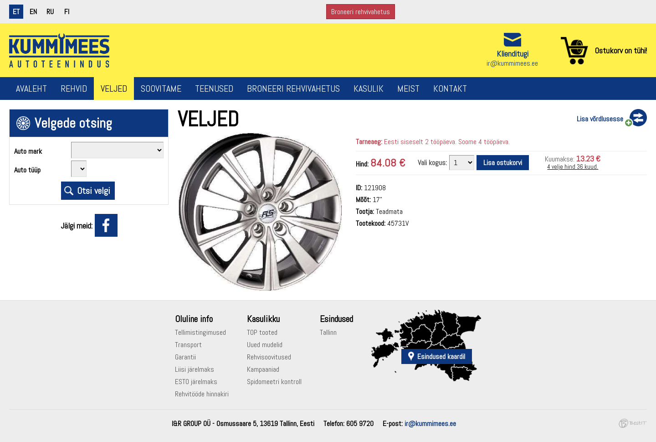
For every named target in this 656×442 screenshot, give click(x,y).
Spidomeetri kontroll (274, 381)
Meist (408, 88)
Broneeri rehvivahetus (360, 11)
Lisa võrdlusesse (600, 119)
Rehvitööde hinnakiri (202, 394)
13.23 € (588, 158)
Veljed (114, 88)
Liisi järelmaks (194, 369)
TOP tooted (262, 332)
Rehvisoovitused (269, 357)
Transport (188, 344)
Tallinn (328, 332)
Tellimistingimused (200, 332)
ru (50, 11)
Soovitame (161, 88)
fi (66, 11)
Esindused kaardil (441, 356)
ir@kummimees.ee (512, 63)
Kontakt (450, 88)
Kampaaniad (263, 369)
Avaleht (31, 88)
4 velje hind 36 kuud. (572, 167)
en (33, 11)
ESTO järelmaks (196, 381)
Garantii (185, 357)
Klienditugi (512, 53)
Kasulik (369, 88)
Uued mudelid (264, 344)
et (16, 11)
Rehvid (74, 88)
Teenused (214, 88)
